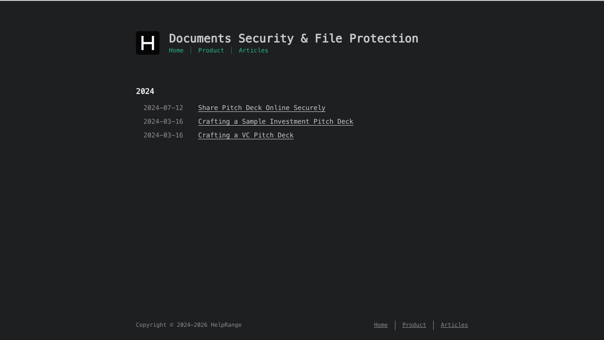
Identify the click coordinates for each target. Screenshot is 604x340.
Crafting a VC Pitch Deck (246, 135)
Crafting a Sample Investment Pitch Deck (275, 121)
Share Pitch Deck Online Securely (262, 107)
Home (176, 50)
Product (211, 50)
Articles (253, 50)
